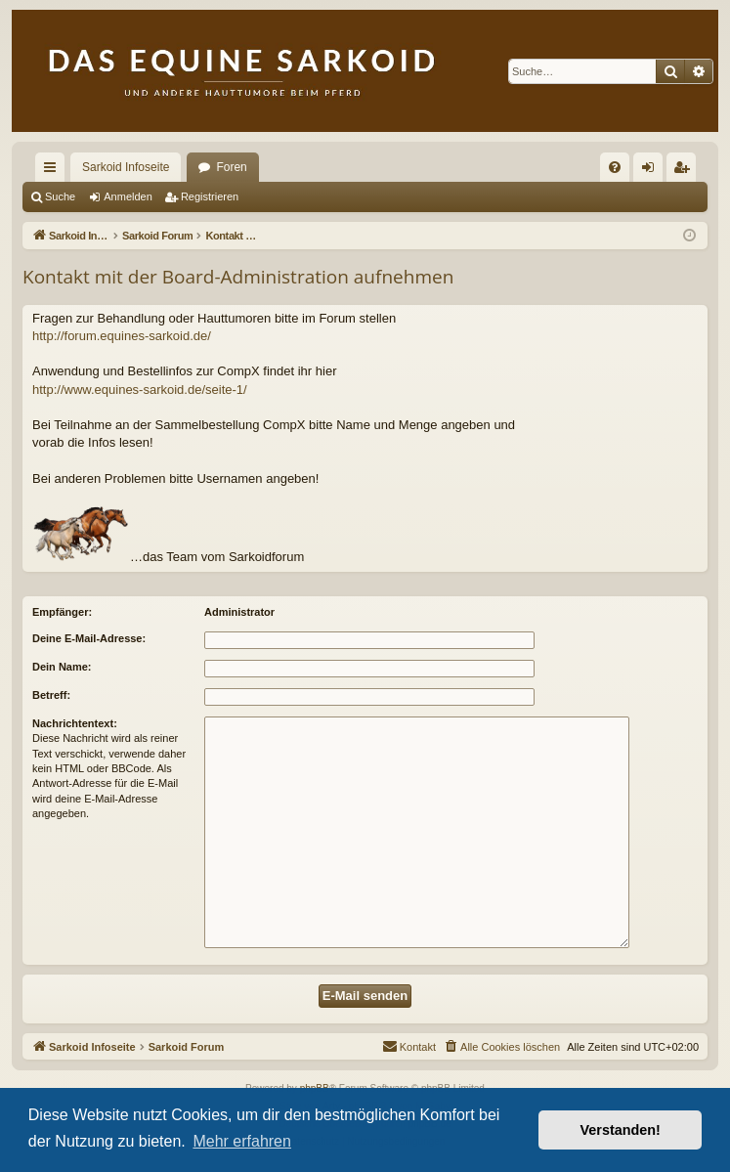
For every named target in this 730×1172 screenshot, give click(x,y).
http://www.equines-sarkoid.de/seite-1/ (139, 389)
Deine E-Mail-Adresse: (89, 638)
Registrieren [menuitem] (685, 171)
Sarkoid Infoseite (125, 167)
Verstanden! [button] (620, 1130)
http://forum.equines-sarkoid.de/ (121, 335)
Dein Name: (62, 667)
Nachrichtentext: (74, 723)
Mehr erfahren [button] (242, 1141)
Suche (60, 196)
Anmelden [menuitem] (652, 171)
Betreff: (51, 695)
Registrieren (209, 196)
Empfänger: (62, 612)
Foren (231, 167)
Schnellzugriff (53, 171)
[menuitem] (614, 167)
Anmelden (128, 196)
